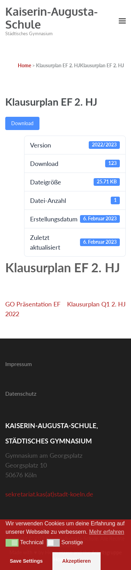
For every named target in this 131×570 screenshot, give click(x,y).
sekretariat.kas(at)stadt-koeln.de (49, 494)
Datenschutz (20, 393)
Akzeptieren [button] (76, 561)
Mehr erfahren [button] (106, 532)
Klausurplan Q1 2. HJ (96, 304)
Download (22, 123)
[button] (12, 543)
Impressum (18, 363)
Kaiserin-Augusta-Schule (51, 17)
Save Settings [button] (26, 561)
